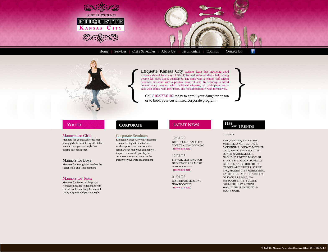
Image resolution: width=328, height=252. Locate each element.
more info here (182, 148)
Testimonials (191, 51)
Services (120, 51)
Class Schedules (143, 51)
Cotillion (212, 51)
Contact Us (234, 51)
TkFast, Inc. (320, 247)
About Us (168, 51)
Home (104, 51)
